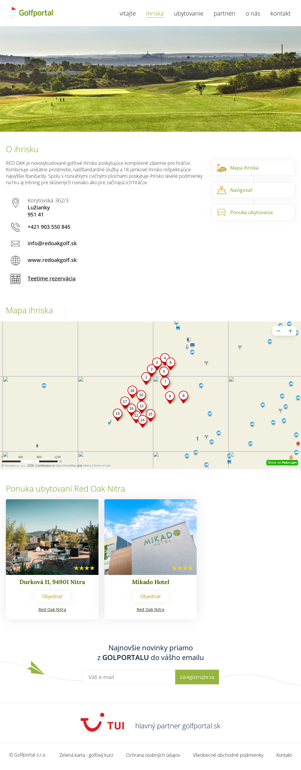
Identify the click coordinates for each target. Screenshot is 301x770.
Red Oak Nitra (52, 609)
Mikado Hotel (150, 581)
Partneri (224, 13)
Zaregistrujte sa (197, 677)
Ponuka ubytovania (251, 212)
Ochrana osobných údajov (153, 755)
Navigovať (241, 190)
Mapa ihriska (244, 168)
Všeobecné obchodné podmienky (228, 755)
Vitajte (128, 13)
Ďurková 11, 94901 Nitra (52, 581)
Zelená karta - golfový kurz (86, 755)
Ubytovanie (188, 13)
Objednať (52, 596)
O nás (253, 13)
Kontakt (280, 13)
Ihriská (155, 13)
